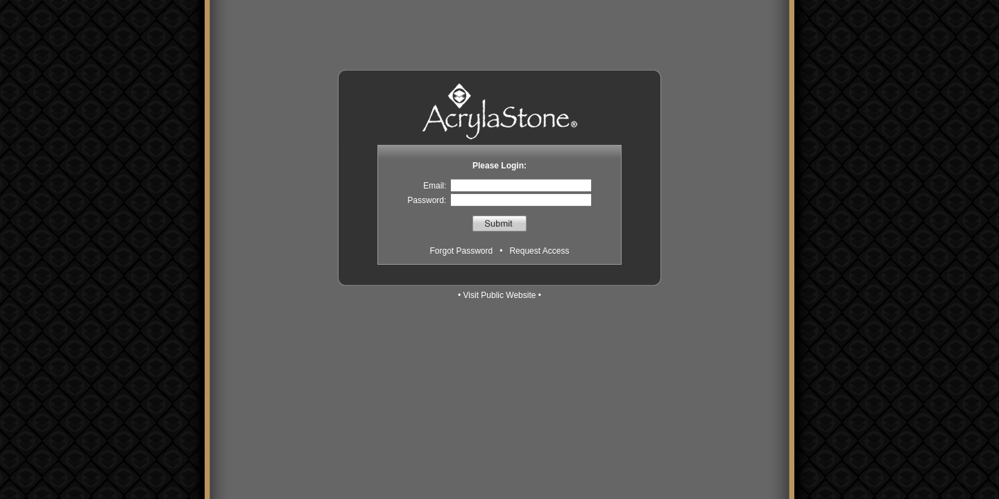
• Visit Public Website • (499, 295)
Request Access (539, 251)
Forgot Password (461, 251)
